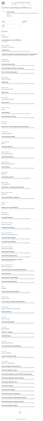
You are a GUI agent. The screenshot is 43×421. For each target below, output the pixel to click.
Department (24, 21)
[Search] (11, 23)
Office (3, 25)
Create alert (9, 15)
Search (3, 21)
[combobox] (22, 22)
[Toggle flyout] (39, 22)
